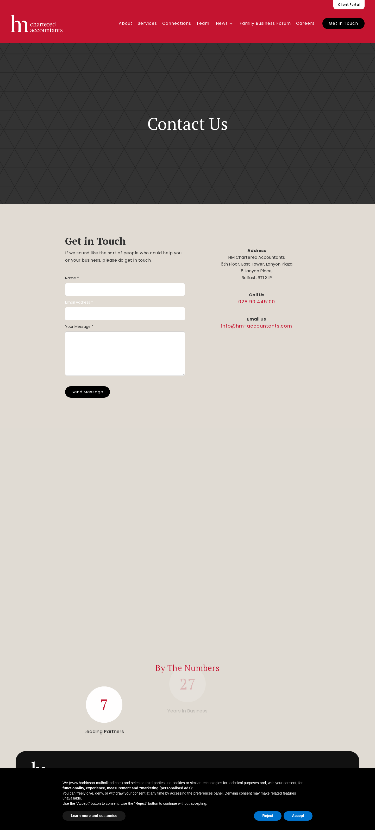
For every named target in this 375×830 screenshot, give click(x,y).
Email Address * (79, 302)
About (126, 23)
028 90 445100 (256, 301)
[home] (36, 23)
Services (147, 23)
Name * (72, 278)
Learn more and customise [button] (94, 816)
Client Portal (349, 4)
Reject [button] (267, 816)
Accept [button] (298, 816)
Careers (305, 23)
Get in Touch (343, 23)
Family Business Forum (265, 23)
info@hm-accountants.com (256, 326)
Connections (176, 23)
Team (202, 23)
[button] (224, 23)
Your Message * (79, 326)
